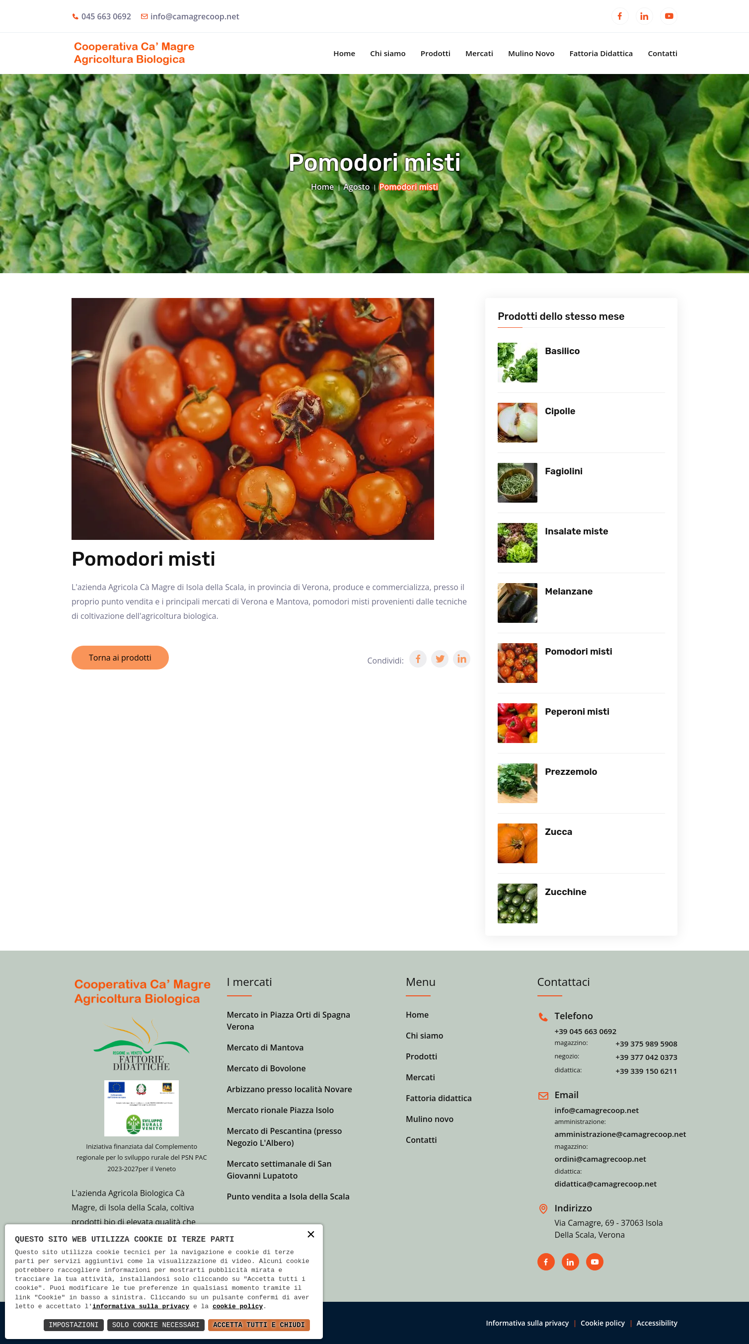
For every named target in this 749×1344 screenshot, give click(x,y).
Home (344, 53)
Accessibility (657, 1323)
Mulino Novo (531, 53)
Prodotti (435, 53)
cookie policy (238, 1306)
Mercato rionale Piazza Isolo (280, 1110)
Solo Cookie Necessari (156, 1325)
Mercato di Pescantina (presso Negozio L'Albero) (284, 1136)
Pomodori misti (578, 651)
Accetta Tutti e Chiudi (259, 1325)
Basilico (562, 351)
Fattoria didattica (439, 1098)
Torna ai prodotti (120, 657)
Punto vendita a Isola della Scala (288, 1196)
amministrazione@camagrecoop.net (620, 1134)
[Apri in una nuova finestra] (620, 17)
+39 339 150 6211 (646, 1071)
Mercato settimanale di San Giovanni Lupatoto (279, 1169)
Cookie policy (603, 1323)
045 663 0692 (106, 16)
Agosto (357, 186)
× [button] (310, 1235)
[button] (418, 659)
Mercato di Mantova (265, 1047)
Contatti (662, 53)
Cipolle (560, 411)
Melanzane (569, 591)
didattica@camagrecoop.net (606, 1184)
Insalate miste (576, 531)
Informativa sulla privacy (527, 1323)
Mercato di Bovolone (266, 1068)
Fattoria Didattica (601, 53)
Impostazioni (74, 1325)
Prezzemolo (571, 771)
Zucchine (566, 892)
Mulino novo (429, 1119)
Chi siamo (388, 53)
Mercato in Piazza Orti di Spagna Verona (289, 1020)
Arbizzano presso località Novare (290, 1089)
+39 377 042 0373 (646, 1057)
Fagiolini (564, 471)
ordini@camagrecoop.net (601, 1159)
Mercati (479, 53)
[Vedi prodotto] (517, 362)
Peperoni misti (577, 711)
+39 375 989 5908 (646, 1043)
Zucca (558, 831)
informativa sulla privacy (140, 1306)
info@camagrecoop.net (194, 16)
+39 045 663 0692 (586, 1031)
